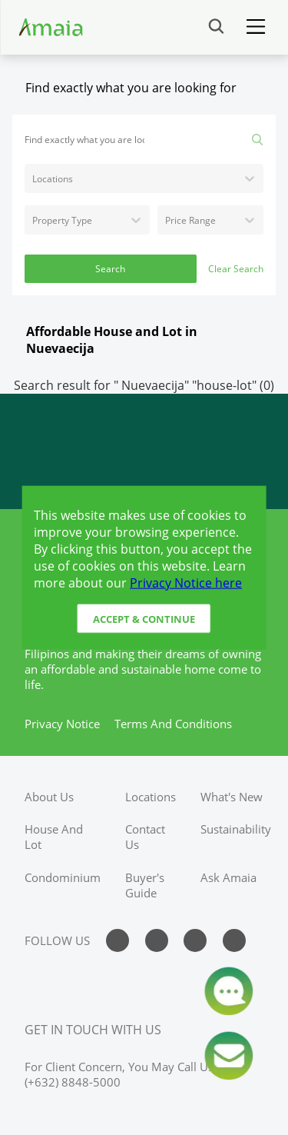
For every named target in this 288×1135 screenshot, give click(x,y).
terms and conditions (173, 723)
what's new (231, 796)
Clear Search (235, 268)
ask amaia (228, 877)
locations (150, 796)
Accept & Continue (144, 618)
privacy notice (62, 723)
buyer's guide (144, 885)
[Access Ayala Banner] (144, 451)
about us (49, 796)
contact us (145, 836)
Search (110, 268)
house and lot (54, 836)
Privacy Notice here (186, 582)
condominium (63, 877)
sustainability (235, 829)
